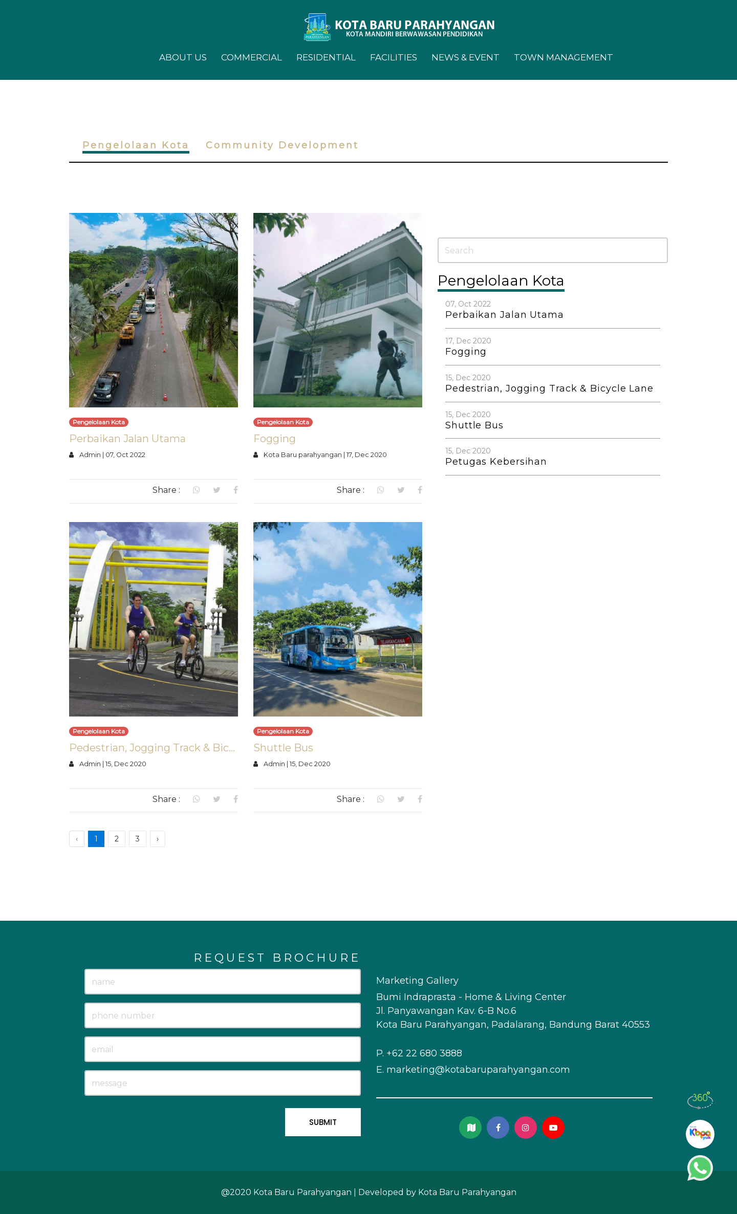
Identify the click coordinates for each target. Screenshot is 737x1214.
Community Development (282, 145)
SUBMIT (323, 1122)
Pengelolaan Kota (135, 145)
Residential (326, 57)
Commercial (251, 57)
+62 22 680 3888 (424, 1053)
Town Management (563, 57)
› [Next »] (158, 838)
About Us (183, 57)
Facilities (393, 57)
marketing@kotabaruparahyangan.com (478, 1069)
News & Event (465, 57)
